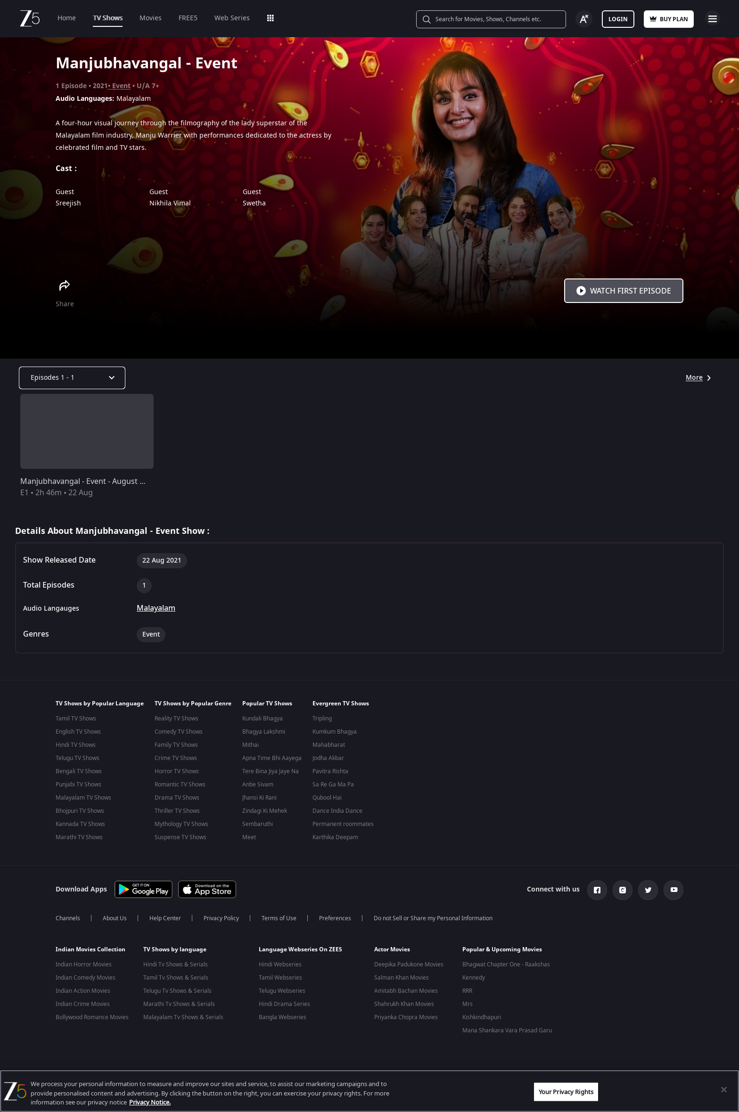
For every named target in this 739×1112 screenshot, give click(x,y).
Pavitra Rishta (330, 771)
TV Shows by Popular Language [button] (100, 703)
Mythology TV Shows (181, 824)
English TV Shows (78, 732)
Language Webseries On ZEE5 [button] (300, 953)
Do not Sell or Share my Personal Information (433, 922)
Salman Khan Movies (401, 981)
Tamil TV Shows (76, 718)
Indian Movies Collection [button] (90, 953)
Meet (249, 837)
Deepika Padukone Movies (408, 968)
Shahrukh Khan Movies (404, 1008)
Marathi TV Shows (79, 837)
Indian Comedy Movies (85, 981)
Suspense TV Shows (180, 837)
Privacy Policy (221, 922)
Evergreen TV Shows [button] (340, 703)
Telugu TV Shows (77, 758)
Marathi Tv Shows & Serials (179, 1008)
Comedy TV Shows (179, 732)
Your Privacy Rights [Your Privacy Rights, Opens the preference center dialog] (566, 1091)
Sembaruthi (257, 824)
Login (618, 19)
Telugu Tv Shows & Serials (177, 994)
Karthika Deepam (335, 837)
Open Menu (712, 17)
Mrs (467, 1008)
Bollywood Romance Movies (92, 1021)
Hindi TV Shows (76, 745)
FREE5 (188, 18)
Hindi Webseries (280, 968)
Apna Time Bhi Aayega (272, 758)
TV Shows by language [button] (174, 953)
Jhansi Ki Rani (259, 797)
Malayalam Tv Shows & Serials (183, 1021)
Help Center (165, 922)
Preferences (335, 922)
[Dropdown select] (72, 378)
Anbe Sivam (257, 784)
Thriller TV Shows (177, 811)
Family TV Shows (176, 745)
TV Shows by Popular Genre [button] (193, 703)
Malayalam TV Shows (83, 797)
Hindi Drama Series (284, 1008)
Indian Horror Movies (84, 968)
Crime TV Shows (176, 758)
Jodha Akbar (328, 758)
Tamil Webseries (280, 981)
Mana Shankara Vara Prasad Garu (507, 1034)
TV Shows (108, 18)
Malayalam (156, 608)
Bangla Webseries (282, 1021)
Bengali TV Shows (79, 771)
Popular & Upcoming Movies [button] (502, 953)
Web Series (232, 18)
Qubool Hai (327, 797)
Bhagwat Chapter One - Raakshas (506, 968)
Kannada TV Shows (80, 824)
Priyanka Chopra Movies (406, 1021)
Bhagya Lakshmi (263, 732)
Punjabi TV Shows (78, 784)
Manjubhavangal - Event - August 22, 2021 (94, 481)
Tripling (322, 718)
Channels (68, 922)
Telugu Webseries (282, 994)
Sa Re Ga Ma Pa (333, 784)
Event (121, 86)
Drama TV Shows (177, 797)
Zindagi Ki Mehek (264, 811)
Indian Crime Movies (83, 1008)
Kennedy (473, 981)
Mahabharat (328, 745)
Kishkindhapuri (481, 1021)
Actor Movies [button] (392, 953)
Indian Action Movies (83, 994)
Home (66, 18)
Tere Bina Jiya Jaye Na (270, 771)
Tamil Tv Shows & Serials (175, 981)
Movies (151, 18)
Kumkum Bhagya (334, 732)
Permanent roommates (343, 824)
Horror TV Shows (177, 771)
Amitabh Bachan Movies (406, 994)
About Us (115, 922)
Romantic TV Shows (180, 784)
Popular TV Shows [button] (267, 703)
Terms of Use (279, 922)
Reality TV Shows (176, 718)
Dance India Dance (337, 811)
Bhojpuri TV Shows (80, 811)
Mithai (250, 745)
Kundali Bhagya (262, 718)
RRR (467, 994)
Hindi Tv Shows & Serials (175, 968)
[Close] (724, 1089)
